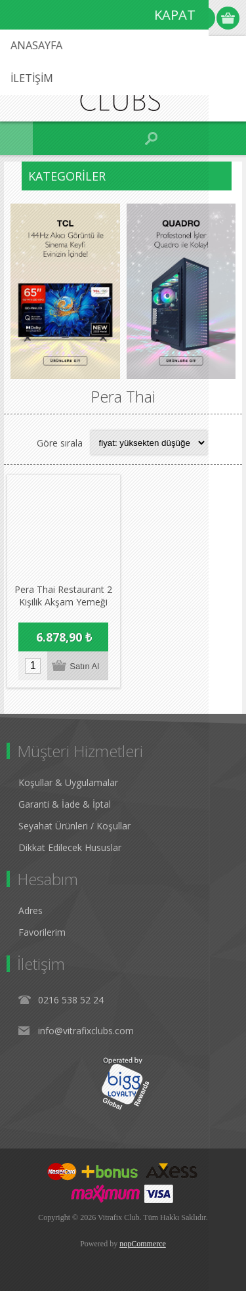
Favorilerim (42, 931)
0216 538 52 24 (71, 999)
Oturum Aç (203, 18)
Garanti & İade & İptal (64, 803)
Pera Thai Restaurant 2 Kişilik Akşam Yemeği (63, 594)
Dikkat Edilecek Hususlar (69, 847)
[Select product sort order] (149, 442)
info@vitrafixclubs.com (86, 1030)
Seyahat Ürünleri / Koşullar (74, 825)
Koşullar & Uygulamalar (68, 782)
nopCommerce (142, 1243)
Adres (30, 910)
